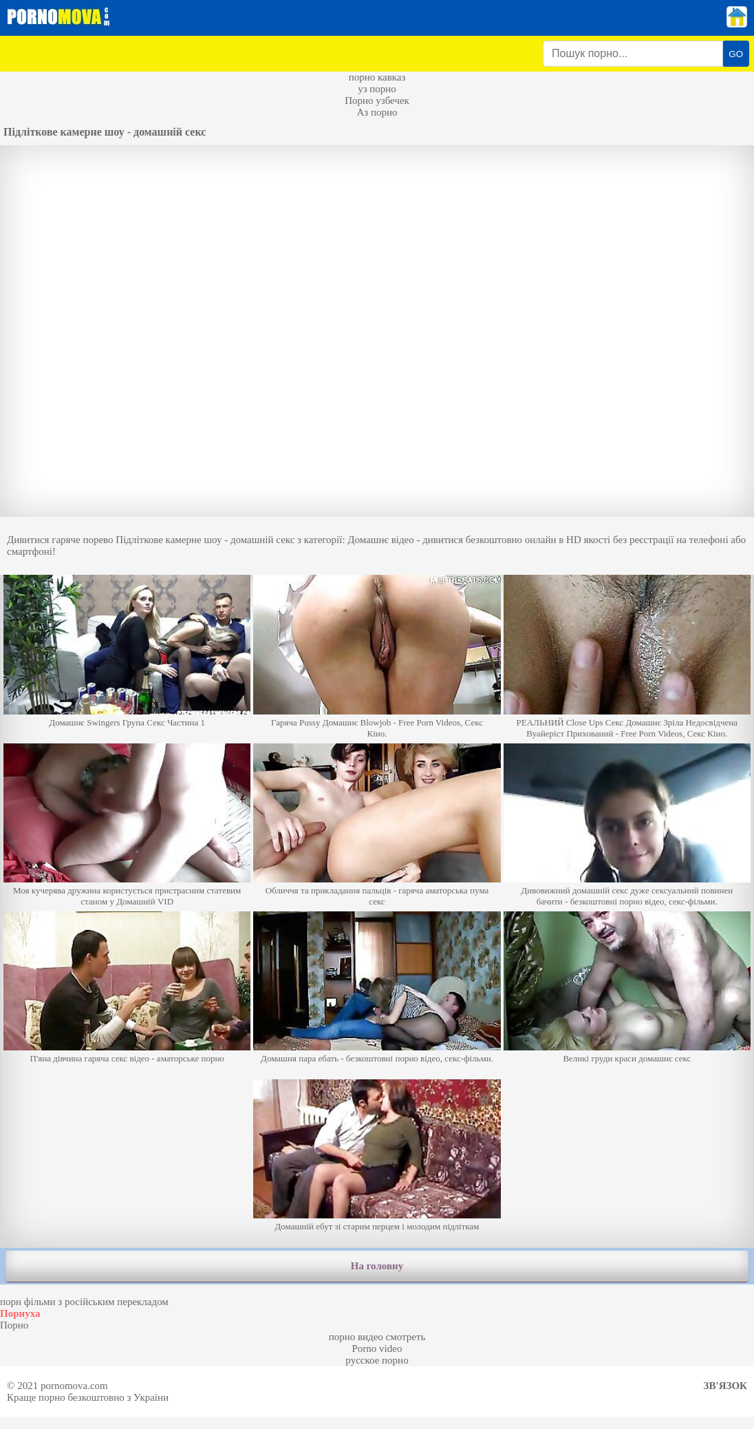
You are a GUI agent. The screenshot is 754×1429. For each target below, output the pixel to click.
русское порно (376, 1360)
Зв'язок (725, 1385)
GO (736, 54)
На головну (377, 1265)
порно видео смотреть (377, 1336)
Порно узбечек (377, 100)
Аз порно (376, 112)
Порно (14, 1325)
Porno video (377, 1348)
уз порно (377, 88)
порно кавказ (377, 77)
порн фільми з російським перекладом (84, 1301)
